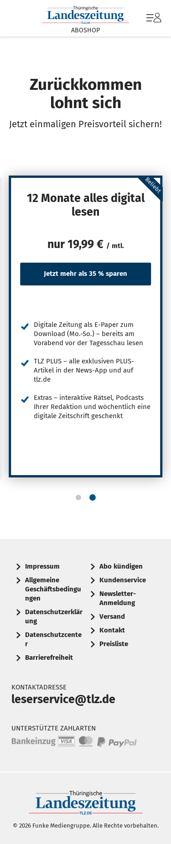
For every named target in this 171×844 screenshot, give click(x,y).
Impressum (42, 566)
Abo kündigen (121, 566)
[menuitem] (153, 18)
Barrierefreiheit (49, 657)
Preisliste (113, 644)
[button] (78, 497)
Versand (112, 616)
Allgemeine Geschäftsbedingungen (53, 589)
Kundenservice (122, 580)
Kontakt (112, 630)
